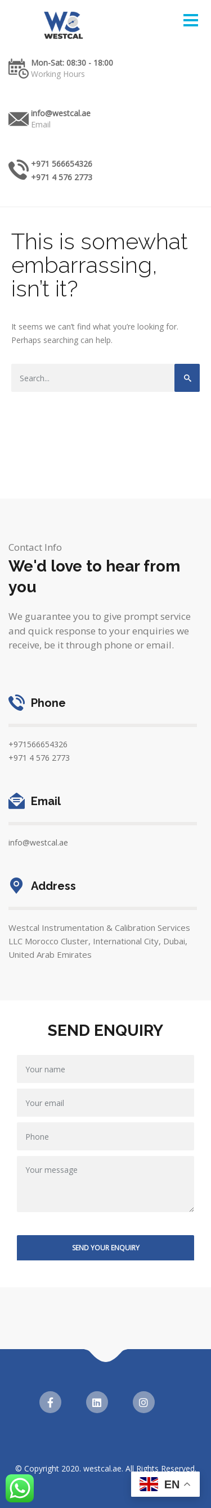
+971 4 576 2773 (61, 177)
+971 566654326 (61, 163)
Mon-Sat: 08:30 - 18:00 (72, 62)
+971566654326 (38, 744)
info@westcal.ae (61, 113)
